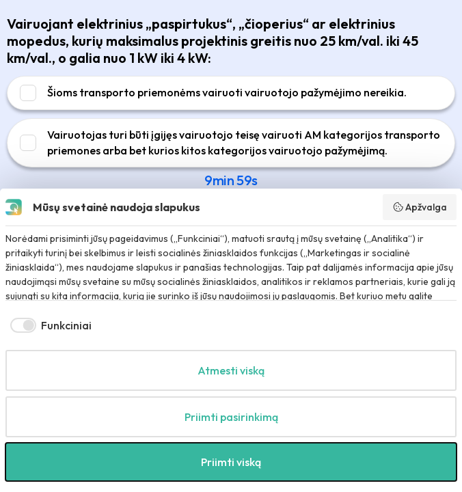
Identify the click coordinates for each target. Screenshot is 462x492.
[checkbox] (48, 325)
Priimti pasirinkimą (231, 417)
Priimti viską (231, 462)
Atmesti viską (231, 370)
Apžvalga (420, 207)
